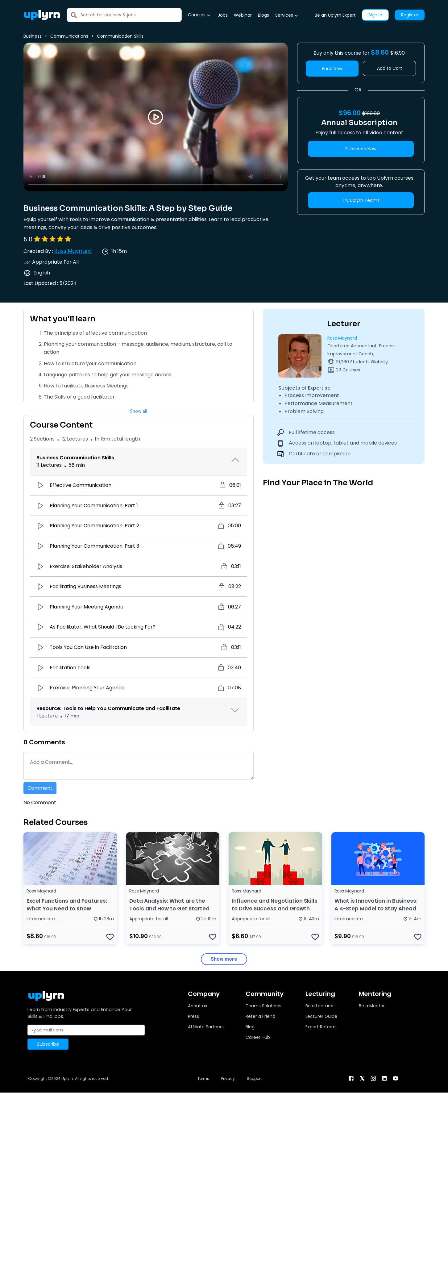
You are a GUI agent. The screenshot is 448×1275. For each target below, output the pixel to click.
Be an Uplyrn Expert (335, 15)
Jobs (223, 15)
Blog (250, 1027)
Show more (224, 959)
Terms (203, 1078)
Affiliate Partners (206, 1027)
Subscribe (48, 1044)
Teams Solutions (263, 1006)
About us (197, 1006)
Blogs (263, 15)
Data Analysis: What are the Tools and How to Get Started (169, 904)
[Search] (131, 15)
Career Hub (258, 1037)
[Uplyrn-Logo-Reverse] (41, 15)
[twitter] (362, 1078)
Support (254, 1078)
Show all (138, 411)
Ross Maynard (73, 251)
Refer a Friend (260, 1016)
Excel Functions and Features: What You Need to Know (67, 904)
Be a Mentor (372, 1006)
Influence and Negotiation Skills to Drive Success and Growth (274, 904)
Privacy (228, 1078)
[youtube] (395, 1078)
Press (193, 1016)
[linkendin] (384, 1078)
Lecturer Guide (321, 1016)
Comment (39, 788)
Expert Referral (321, 1027)
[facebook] (351, 1078)
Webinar (243, 15)
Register (409, 15)
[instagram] (373, 1078)
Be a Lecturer (319, 1006)
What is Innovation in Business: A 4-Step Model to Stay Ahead (375, 904)
